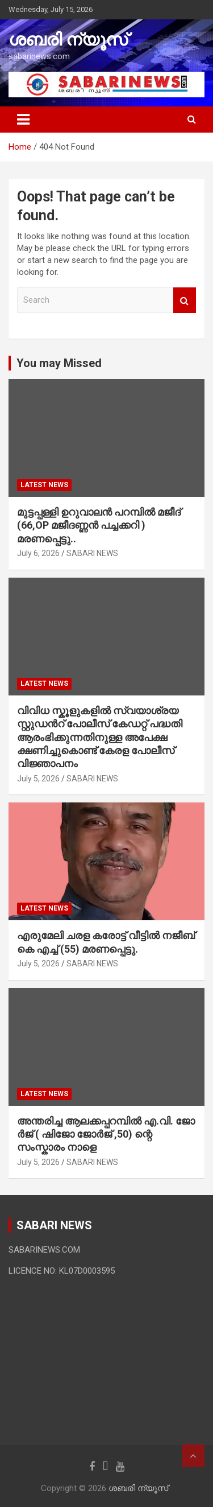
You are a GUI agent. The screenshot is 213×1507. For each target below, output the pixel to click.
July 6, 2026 (38, 553)
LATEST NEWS (44, 485)
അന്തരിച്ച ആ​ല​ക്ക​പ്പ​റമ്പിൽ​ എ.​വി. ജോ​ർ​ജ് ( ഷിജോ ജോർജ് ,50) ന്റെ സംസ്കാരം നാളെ (106, 1134)
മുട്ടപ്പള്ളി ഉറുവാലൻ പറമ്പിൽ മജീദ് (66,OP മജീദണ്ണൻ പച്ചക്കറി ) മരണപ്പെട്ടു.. (99, 525)
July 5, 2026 (38, 778)
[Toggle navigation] (23, 119)
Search (184, 300)
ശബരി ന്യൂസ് (68, 40)
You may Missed (59, 363)
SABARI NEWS (92, 553)
